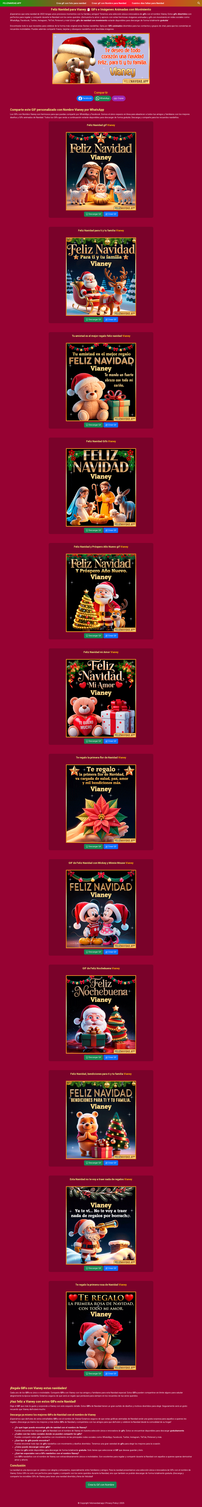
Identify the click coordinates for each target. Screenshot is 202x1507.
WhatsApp (102, 98)
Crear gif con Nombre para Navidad (109, 3)
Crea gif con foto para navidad (71, 3)
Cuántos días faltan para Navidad (148, 3)
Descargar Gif (93, 214)
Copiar (119, 98)
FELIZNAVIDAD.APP (12, 3)
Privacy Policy (112, 1503)
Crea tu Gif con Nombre (101, 1484)
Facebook (85, 98)
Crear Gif (110, 214)
